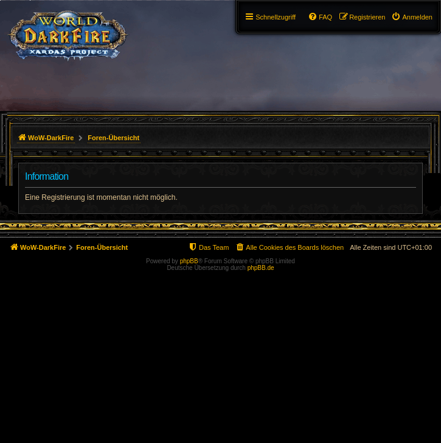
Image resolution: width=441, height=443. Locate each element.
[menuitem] (411, 17)
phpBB (189, 261)
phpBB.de (261, 267)
